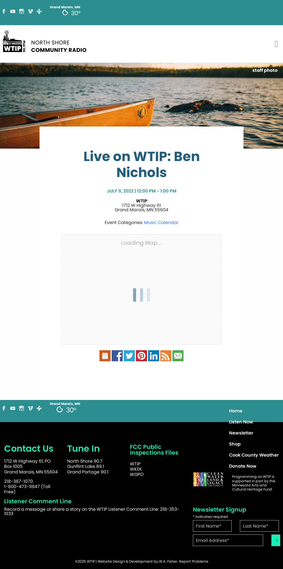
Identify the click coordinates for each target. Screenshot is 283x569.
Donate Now (242, 466)
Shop (235, 444)
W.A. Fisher (168, 561)
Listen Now (241, 422)
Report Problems (193, 561)
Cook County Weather (254, 455)
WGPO (137, 474)
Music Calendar (161, 222)
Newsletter (241, 433)
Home (235, 411)
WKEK (136, 469)
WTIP (135, 464)
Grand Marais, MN (65, 403)
